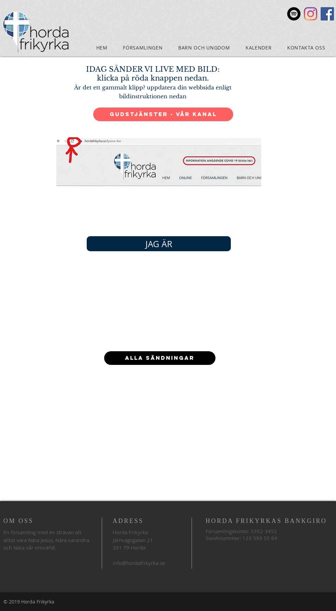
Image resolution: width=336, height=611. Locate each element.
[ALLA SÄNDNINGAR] (159, 358)
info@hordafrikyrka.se (139, 562)
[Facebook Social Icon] (327, 13)
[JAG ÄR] (159, 243)
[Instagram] (310, 13)
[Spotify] (293, 13)
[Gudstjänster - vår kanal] (163, 114)
